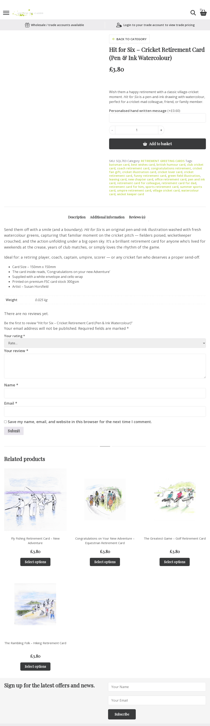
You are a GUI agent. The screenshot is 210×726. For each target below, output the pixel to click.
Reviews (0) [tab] (137, 217)
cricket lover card (170, 172)
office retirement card (170, 179)
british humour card (170, 165)
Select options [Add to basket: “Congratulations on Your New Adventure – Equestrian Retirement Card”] (104, 562)
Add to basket (160, 143)
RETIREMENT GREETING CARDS (163, 161)
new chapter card (140, 179)
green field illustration (184, 176)
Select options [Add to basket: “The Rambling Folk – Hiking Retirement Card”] (35, 666)
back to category (129, 39)
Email (10, 403)
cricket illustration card (139, 172)
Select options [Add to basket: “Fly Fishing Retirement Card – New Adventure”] (35, 562)
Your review (16, 350)
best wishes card (143, 165)
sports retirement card (161, 187)
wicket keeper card (130, 194)
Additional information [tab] (107, 217)
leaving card (118, 179)
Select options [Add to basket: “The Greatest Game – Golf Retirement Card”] (174, 562)
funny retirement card (150, 176)
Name (11, 384)
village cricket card (166, 190)
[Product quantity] (136, 130)
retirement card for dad (179, 183)
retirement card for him (126, 187)
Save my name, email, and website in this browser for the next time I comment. (80, 421)
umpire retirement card (134, 190)
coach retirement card (133, 168)
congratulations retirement (171, 168)
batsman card (119, 165)
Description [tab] (77, 217)
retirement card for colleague (138, 183)
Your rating (14, 336)
